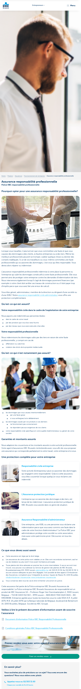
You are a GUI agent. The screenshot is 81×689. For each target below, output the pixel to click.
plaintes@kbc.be (42, 570)
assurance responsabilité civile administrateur (38, 295)
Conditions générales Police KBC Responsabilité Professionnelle (34, 628)
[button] (71, 5)
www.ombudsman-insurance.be (43, 577)
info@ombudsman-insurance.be (18, 577)
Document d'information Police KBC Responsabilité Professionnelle (35, 619)
